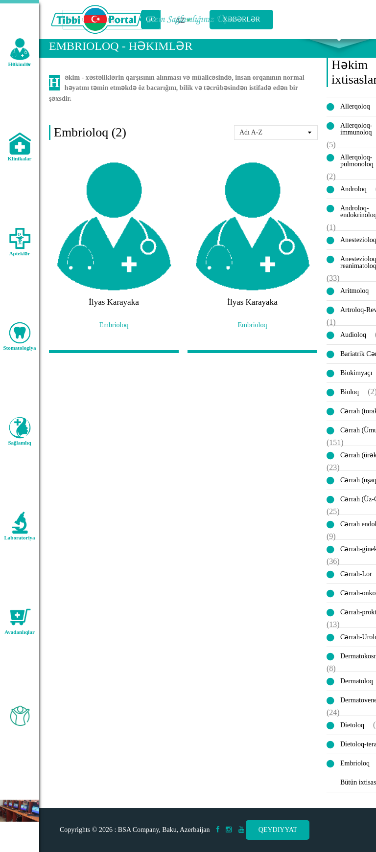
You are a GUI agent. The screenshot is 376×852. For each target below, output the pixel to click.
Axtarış (339, 49)
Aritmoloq (354, 306)
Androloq (353, 204)
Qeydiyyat (277, 829)
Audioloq (353, 350)
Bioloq (349, 407)
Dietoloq (352, 740)
